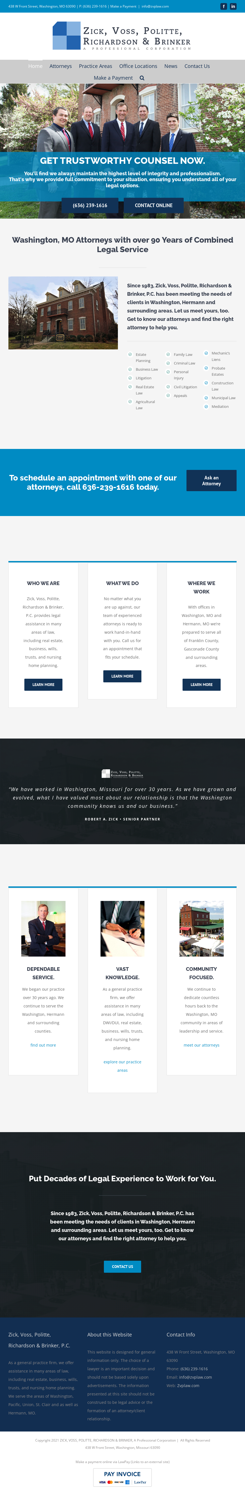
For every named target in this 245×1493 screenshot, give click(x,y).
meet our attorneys (202, 1045)
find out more (43, 1045)
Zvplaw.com (188, 1385)
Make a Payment (123, 6)
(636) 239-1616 (194, 1368)
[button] (142, 77)
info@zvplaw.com (155, 6)
